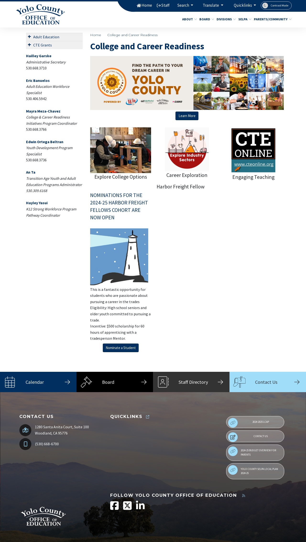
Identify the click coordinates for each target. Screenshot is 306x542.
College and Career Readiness (132, 35)
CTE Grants (42, 45)
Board (206, 19)
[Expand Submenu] (29, 36)
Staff (165, 5)
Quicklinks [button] (243, 5)
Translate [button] (211, 5)
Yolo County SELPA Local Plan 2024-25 (253, 470)
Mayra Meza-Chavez (43, 111)
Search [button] (183, 5)
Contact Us (248, 437)
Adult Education (46, 36)
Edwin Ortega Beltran (44, 141)
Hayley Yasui (37, 202)
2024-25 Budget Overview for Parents (252, 451)
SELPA (244, 19)
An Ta (30, 172)
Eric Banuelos (38, 80)
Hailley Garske (38, 55)
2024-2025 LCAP (248, 423)
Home (147, 5)
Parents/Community (271, 19)
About (188, 19)
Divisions (225, 19)
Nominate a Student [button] (121, 347)
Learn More (187, 115)
